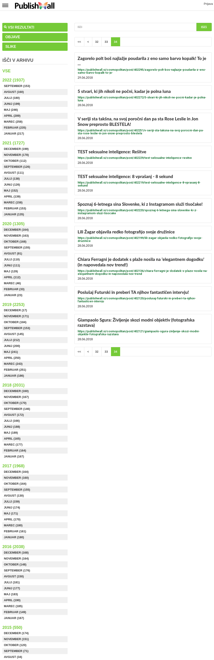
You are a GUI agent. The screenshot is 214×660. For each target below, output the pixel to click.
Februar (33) (14, 289)
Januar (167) (14, 456)
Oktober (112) (15, 160)
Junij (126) (12, 184)
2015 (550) (12, 627)
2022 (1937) (13, 80)
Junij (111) (12, 265)
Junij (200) (12, 346)
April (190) (12, 600)
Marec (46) (12, 283)
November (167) (16, 397)
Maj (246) (11, 109)
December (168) (16, 552)
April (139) (12, 196)
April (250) (12, 358)
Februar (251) (15, 369)
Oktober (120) (15, 645)
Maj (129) (11, 271)
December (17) (15, 310)
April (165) (12, 438)
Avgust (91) (13, 253)
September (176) (17, 570)
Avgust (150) (14, 576)
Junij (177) (12, 588)
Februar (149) (15, 612)
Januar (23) (13, 295)
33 (106, 41)
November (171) (16, 316)
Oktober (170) (15, 403)
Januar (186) (14, 375)
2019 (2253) (13, 304)
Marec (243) (13, 363)
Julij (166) (12, 420)
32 (96, 41)
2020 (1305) (13, 224)
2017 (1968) (13, 466)
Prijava (208, 3)
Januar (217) (14, 133)
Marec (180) (13, 525)
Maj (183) (11, 594)
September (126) (17, 166)
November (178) (16, 155)
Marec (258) (13, 121)
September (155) (17, 247)
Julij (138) (12, 178)
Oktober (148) (15, 564)
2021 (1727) (13, 143)
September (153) (17, 86)
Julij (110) (12, 259)
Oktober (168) (15, 241)
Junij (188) (12, 426)
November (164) (16, 558)
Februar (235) (15, 127)
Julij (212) (12, 340)
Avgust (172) (14, 415)
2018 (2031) (13, 385)
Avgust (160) (14, 92)
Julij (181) (12, 582)
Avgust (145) (14, 334)
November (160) (16, 477)
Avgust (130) (14, 495)
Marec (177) (13, 444)
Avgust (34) (13, 657)
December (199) (16, 149)
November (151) (16, 639)
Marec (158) (13, 202)
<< (79, 41)
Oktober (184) (15, 322)
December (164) (16, 229)
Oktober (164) (15, 483)
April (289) (12, 115)
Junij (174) (12, 507)
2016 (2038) (13, 546)
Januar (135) (14, 214)
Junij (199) (12, 103)
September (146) (17, 409)
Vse (6, 71)
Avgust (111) (14, 172)
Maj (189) (11, 432)
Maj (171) (11, 513)
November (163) (16, 235)
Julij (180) (12, 98)
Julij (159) (12, 501)
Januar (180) (14, 537)
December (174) (16, 633)
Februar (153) (15, 208)
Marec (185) (13, 606)
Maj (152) (11, 190)
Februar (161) (15, 531)
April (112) (12, 277)
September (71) (16, 651)
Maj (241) (11, 352)
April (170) (12, 519)
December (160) (16, 391)
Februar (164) (15, 450)
